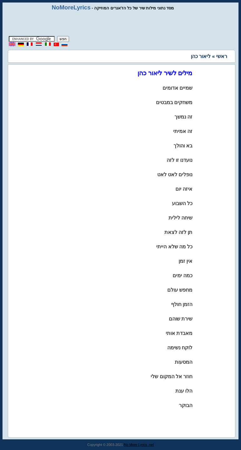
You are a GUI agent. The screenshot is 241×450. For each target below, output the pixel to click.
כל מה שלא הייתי (174, 246)
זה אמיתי (182, 131)
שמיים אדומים (177, 88)
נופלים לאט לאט (175, 174)
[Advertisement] (120, 23)
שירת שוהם (180, 318)
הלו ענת (183, 391)
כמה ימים (182, 275)
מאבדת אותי (179, 333)
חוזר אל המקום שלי (171, 376)
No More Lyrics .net (139, 445)
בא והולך (183, 145)
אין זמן (185, 261)
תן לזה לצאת (178, 232)
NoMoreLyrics (71, 7)
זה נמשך (183, 116)
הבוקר (185, 405)
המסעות (183, 362)
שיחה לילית (180, 217)
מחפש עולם (179, 290)
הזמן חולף (181, 304)
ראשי (221, 56)
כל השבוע (182, 203)
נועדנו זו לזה (180, 160)
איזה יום (183, 189)
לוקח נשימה (179, 347)
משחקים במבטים (174, 102)
